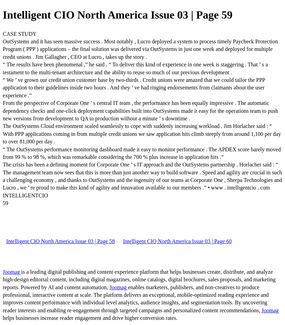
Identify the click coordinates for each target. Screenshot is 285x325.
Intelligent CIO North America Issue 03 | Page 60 (177, 241)
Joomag (12, 272)
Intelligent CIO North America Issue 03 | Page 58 (60, 241)
